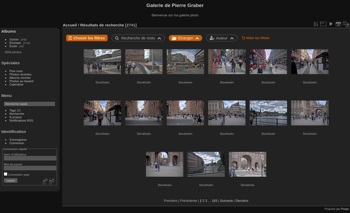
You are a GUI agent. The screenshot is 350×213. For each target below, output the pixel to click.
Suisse (14, 39)
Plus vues (16, 71)
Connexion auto (17, 174)
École (13, 46)
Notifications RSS (21, 120)
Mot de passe (13, 164)
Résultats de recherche (102, 25)
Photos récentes (21, 74)
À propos (16, 117)
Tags (13, 110)
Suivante (226, 201)
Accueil (70, 25)
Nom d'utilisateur (15, 154)
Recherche (17, 113)
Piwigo (345, 208)
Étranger (15, 42)
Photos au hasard (21, 81)
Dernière (242, 201)
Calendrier (17, 84)
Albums (8, 31)
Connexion (17, 143)
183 (214, 201)
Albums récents (20, 77)
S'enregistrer (18, 139)
